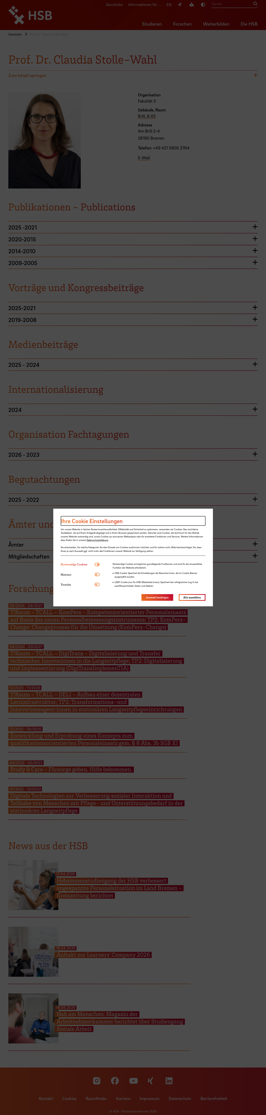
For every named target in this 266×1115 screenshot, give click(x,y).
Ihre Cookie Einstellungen (92, 520)
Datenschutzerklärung (97, 539)
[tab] (78, 564)
